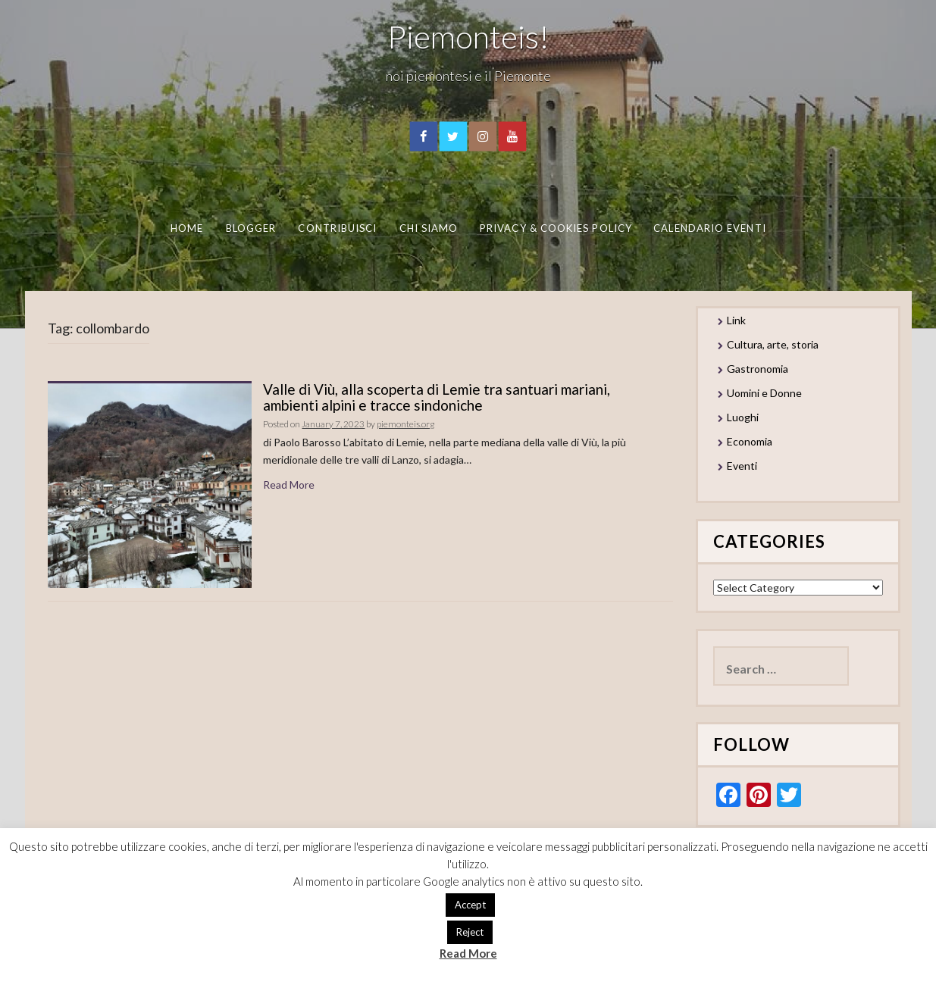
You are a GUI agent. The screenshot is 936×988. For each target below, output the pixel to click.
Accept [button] (470, 905)
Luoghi (743, 417)
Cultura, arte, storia (773, 344)
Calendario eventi (709, 228)
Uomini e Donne (764, 392)
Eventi (742, 465)
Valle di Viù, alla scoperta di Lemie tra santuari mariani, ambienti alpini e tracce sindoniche (436, 397)
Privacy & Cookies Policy (556, 228)
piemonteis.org (405, 424)
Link (736, 320)
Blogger (251, 228)
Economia (749, 441)
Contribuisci (337, 228)
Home (187, 228)
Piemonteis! (468, 36)
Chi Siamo (429, 228)
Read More (289, 484)
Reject (470, 932)
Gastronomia (757, 368)
